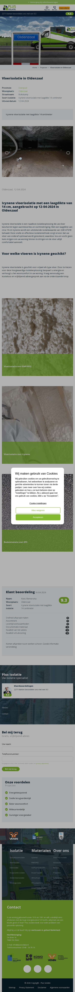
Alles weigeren (38, 510)
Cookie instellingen (37, 503)
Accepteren (38, 517)
